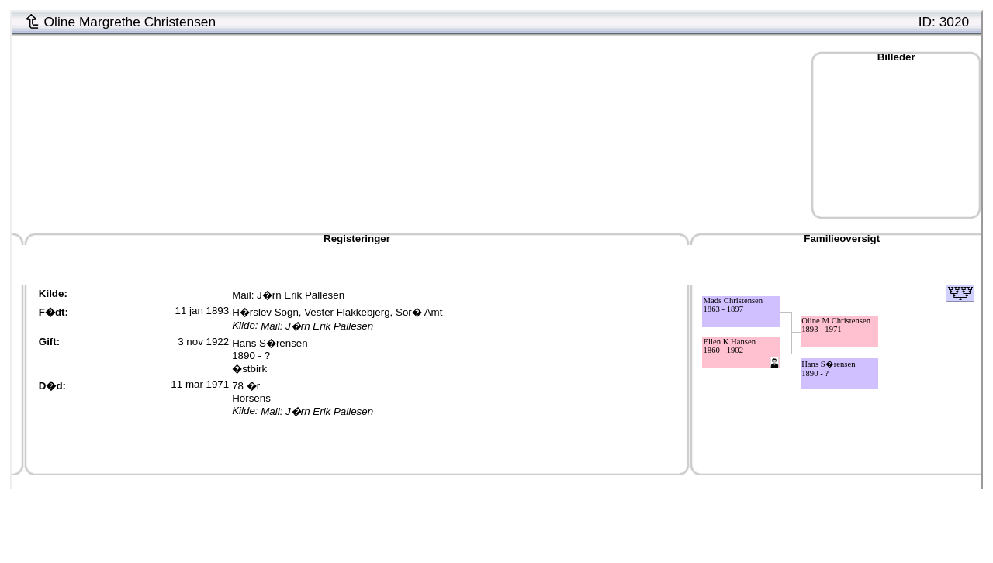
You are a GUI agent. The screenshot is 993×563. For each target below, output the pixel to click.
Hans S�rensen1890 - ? (269, 349)
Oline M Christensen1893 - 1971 (835, 324)
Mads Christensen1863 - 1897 (733, 304)
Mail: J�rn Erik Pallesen (288, 295)
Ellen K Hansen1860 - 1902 (730, 345)
